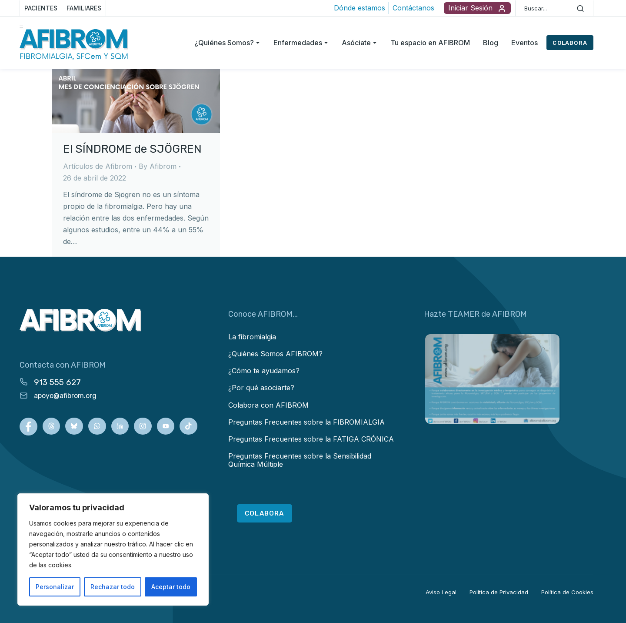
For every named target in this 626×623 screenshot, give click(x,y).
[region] (113, 549)
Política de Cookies (567, 592)
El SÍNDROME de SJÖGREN (132, 149)
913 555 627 (57, 382)
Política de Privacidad (499, 592)
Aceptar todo (170, 586)
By (157, 166)
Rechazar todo (112, 586)
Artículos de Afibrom (97, 166)
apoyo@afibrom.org (65, 396)
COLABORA (570, 43)
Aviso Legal (441, 592)
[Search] (580, 8)
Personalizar (55, 586)
